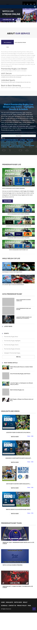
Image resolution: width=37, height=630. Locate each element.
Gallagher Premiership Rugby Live (9, 135)
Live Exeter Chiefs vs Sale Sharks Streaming (18, 233)
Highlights (9, 598)
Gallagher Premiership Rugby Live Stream (16, 136)
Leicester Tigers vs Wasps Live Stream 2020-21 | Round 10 (24, 313)
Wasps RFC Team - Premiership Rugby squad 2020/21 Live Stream (18, 539)
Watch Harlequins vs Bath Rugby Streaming (13, 183)
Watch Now (15, 432)
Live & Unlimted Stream (17, 42)
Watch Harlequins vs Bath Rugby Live (18, 245)
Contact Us (12, 601)
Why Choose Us (6, 42)
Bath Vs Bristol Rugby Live (17, 385)
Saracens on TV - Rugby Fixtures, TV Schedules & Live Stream (18, 583)
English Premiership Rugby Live (16, 142)
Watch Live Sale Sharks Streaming (12, 561)
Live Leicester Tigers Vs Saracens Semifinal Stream (13, 280)
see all (18, 352)
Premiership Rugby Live (17, 140)
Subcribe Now (8, 19)
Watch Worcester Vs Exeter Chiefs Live (24, 296)
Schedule (4, 601)
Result (25, 598)
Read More (18, 131)
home (3, 598)
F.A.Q (29, 42)
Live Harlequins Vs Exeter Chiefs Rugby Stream (12, 267)
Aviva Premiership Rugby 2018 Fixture (24, 304)
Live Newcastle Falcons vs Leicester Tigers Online (18, 221)
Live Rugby (22, 135)
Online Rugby (21, 138)
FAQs (29, 601)
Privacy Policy (22, 601)
